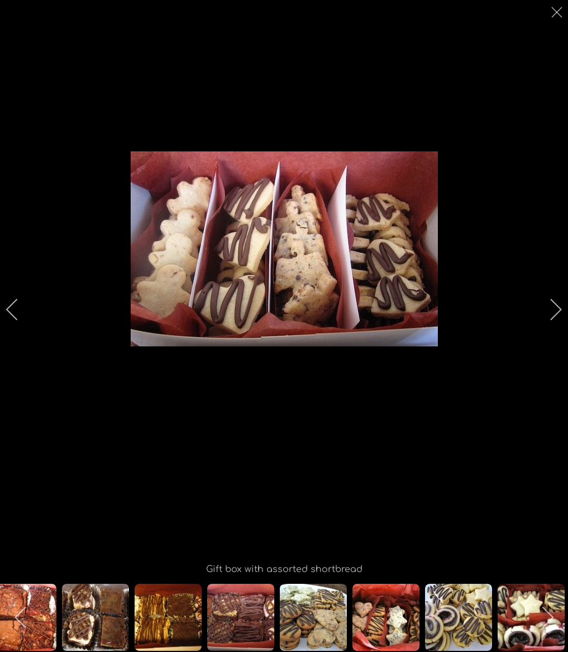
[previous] (19, 309)
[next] (548, 309)
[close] (558, 12)
